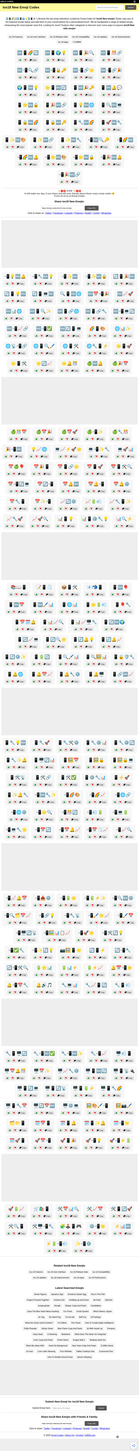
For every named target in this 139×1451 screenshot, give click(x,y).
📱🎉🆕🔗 (56, 105)
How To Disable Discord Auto (60, 1357)
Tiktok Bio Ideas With (35, 1346)
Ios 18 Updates (100, 37)
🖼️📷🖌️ (124, 1105)
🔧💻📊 (69, 985)
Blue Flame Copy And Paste (70, 1328)
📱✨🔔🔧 (17, 794)
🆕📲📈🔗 (17, 328)
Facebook (58, 213)
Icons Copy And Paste (43, 1340)
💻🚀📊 (125, 449)
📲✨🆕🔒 (96, 276)
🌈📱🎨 (97, 328)
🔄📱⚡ (97, 950)
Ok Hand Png (55, 1317)
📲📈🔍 (124, 829)
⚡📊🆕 (123, 1226)
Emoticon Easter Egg (77, 1294)
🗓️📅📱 (43, 1123)
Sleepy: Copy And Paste (75, 1306)
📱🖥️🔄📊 (44, 760)
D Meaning (52, 1334)
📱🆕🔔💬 (111, 87)
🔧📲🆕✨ (72, 1053)
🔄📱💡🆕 (15, 293)
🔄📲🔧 (123, 950)
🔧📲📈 (98, 1053)
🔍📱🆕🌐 (71, 293)
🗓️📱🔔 (68, 1123)
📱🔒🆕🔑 (56, 122)
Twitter (48, 213)
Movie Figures (40, 1294)
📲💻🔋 (120, 812)
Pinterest (79, 213)
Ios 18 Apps (63, 42)
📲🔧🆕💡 (43, 276)
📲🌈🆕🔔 (28, 157)
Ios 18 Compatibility (80, 37)
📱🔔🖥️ (96, 674)
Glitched (108, 1300)
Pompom (111, 1328)
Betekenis (65, 1334)
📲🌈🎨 (72, 794)
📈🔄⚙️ (68, 501)
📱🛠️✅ (68, 777)
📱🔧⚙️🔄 (124, 742)
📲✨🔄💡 (43, 950)
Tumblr (96, 213)
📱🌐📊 (69, 604)
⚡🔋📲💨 (57, 1243)
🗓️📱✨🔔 (95, 1123)
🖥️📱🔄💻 (28, 1088)
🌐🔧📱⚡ (97, 346)
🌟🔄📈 (44, 363)
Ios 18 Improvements (121, 37)
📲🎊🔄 (69, 812)
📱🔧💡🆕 (15, 742)
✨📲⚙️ (83, 1243)
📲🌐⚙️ (19, 812)
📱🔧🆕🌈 (83, 122)
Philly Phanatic (30, 1328)
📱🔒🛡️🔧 (124, 656)
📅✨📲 (43, 501)
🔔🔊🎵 (44, 985)
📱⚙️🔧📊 (95, 777)
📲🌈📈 (97, 794)
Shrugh (57, 1306)
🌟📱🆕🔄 (56, 87)
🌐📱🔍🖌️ (44, 346)
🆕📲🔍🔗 (28, 70)
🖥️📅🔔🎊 (15, 1070)
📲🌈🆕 (125, 139)
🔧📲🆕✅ (44, 1053)
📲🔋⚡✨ (95, 898)
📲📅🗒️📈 (97, 829)
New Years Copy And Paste (84, 1346)
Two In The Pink (98, 1294)
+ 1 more (77, 42)
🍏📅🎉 (44, 431)
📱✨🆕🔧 (71, 139)
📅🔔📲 (96, 484)
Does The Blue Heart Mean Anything (43, 1311)
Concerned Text (106, 1351)
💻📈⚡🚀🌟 (68, 449)
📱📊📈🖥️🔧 (83, 622)
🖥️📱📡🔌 (124, 1070)
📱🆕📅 (16, 604)
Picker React (62, 1340)
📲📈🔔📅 (16, 898)
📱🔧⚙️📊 (96, 742)
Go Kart (29, 1351)
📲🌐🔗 (123, 794)
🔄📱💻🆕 (43, 293)
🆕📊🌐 (14, 311)
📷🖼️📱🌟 (71, 950)
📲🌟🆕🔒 (83, 157)
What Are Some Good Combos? (39, 1323)
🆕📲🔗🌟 (83, 70)
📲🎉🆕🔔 (111, 157)
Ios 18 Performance (97, 1278)
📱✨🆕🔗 (43, 139)
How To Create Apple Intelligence (99, 1323)
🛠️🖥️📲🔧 (43, 1226)
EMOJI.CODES (7, 2)
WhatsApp (106, 213)
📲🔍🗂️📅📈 (17, 915)
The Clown (75, 1323)
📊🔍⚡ (124, 518)
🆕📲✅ (44, 328)
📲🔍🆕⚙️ (123, 898)
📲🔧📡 (72, 915)
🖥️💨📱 (124, 1053)
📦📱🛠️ (69, 587)
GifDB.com (90, 1435)
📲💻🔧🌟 (16, 829)
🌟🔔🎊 (69, 363)
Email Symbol (83, 1311)
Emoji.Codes (57, 1435)
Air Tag (41, 1317)
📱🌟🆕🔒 (28, 105)
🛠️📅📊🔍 (68, 1208)
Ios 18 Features (16, 37)
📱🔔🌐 (15, 674)
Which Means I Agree (102, 1311)
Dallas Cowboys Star (85, 1351)
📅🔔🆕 (71, 484)
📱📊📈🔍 (53, 622)
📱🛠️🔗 (43, 777)
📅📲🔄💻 (19, 484)
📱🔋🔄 (42, 656)
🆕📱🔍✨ (40, 311)
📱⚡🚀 (121, 777)
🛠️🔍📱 (16, 1226)
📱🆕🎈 (120, 587)
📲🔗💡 (47, 915)
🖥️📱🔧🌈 (111, 1088)
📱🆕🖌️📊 (43, 604)
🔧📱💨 (123, 985)
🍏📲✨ (95, 431)
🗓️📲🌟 (121, 1123)
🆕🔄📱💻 (71, 328)
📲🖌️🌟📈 (99, 915)
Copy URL (91, 208)
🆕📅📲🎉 (98, 293)
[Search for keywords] (110, 7)
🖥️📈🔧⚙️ (68, 1070)
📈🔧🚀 (15, 518)
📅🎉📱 (42, 466)
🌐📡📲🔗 (16, 346)
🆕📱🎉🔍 (83, 52)
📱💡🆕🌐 (83, 105)
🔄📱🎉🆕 (124, 276)
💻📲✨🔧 (99, 449)
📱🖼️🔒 (96, 760)
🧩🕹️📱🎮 (71, 1226)
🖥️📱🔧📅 (16, 1105)
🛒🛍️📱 (42, 1208)
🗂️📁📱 (17, 1123)
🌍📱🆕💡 (28, 87)
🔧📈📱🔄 (96, 985)
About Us (69, 1435)
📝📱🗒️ (44, 587)
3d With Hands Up (95, 1328)
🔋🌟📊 (44, 967)
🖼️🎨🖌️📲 (97, 1105)
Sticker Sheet (47, 1328)
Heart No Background (58, 1346)
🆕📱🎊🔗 (111, 52)
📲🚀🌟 (86, 932)
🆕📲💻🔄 (124, 311)
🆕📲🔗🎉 (111, 70)
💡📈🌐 (39, 449)
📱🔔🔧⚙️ (69, 674)
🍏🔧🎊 (120, 431)
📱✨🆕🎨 (15, 139)
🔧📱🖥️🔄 (16, 1053)
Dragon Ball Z (79, 1340)
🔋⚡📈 (95, 967)
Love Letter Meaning (46, 1351)
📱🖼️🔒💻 (123, 760)
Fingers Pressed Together (38, 1300)
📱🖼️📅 (71, 760)
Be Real (97, 1300)
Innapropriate (44, 1306)
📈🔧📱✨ (120, 501)
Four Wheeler (66, 1351)
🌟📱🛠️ (19, 363)
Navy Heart (38, 1334)
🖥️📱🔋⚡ (83, 1088)
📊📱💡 (65, 518)
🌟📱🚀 (124, 346)
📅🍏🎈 (16, 466)
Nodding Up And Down (79, 1300)
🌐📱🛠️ (71, 346)
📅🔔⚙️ (121, 484)
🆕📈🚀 (125, 293)
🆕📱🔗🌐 (68, 311)
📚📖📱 (19, 587)
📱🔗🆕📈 (123, 674)
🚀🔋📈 (16, 1208)
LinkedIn (68, 213)
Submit (101, 1408)
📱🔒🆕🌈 (28, 122)
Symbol (79, 1435)
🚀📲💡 (94, 1140)
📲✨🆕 (69, 276)
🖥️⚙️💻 (71, 1105)
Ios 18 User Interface (36, 37)
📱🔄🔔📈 (111, 639)
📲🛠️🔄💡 (113, 932)
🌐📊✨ (123, 328)
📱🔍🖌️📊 (68, 656)
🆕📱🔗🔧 (96, 311)
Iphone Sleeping (84, 1357)
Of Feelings (96, 1317)
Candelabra (96, 1306)
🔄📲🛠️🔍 (17, 967)
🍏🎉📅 (120, 363)
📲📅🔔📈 (69, 829)
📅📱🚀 (95, 466)
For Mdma (62, 1323)
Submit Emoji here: (41, 1408)
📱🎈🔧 (123, 604)
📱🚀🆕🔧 (111, 122)
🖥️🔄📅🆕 (44, 1105)
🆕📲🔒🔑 (56, 70)
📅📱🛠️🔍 (121, 466)
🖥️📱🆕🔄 (96, 1070)
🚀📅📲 (43, 1140)
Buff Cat (82, 1317)
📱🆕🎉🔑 (83, 87)
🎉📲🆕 (13, 449)
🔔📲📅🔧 (17, 985)
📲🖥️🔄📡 (26, 932)
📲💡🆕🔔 (15, 276)
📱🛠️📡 (17, 777)
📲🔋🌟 (68, 898)
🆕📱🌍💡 (56, 52)
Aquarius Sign (57, 1294)
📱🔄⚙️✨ (15, 656)
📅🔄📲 (45, 484)
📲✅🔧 (16, 950)
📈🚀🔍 (40, 518)
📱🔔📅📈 (42, 674)
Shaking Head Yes (98, 1340)
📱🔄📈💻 (28, 639)
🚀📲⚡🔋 (120, 1140)
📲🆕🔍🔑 (98, 139)
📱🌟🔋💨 (96, 604)
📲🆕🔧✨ (45, 794)
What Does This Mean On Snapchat (90, 1334)
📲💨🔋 (95, 812)
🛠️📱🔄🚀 (121, 1208)
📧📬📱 (95, 587)
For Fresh (68, 1311)
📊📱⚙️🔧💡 (94, 518)
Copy (33, 60)
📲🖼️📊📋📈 (56, 932)
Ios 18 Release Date (59, 37)
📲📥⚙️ (43, 898)
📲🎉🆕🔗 (69, 174)
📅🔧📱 (17, 501)
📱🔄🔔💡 (83, 639)
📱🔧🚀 (42, 742)
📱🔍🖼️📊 (96, 656)
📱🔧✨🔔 (16, 760)
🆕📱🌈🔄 (28, 52)
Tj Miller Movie (107, 1346)
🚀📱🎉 (68, 1140)
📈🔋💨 (94, 501)
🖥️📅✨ (42, 1070)
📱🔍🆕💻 (111, 105)
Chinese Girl (59, 1300)
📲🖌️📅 (125, 915)
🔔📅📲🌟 (121, 967)
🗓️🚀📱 (17, 1140)
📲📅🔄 (43, 829)
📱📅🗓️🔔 (25, 622)
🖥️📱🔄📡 (56, 1088)
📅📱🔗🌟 (68, 466)
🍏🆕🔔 (95, 363)
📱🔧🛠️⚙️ (68, 742)
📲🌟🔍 (44, 812)
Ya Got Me (70, 1317)
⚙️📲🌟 (97, 1226)
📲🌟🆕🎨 (56, 157)
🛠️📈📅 (95, 1208)
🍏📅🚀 (69, 431)
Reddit (88, 213)
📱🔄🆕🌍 (114, 622)
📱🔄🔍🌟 (56, 639)
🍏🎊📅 (19, 431)
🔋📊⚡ (69, 967)
